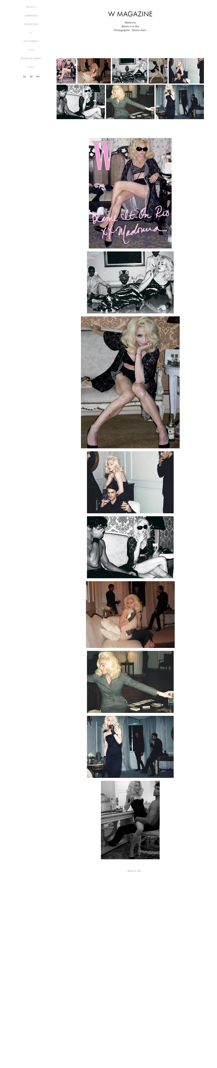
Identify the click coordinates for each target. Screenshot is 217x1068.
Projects (31, 7)
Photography (31, 41)
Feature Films (31, 24)
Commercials (31, 15)
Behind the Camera (31, 58)
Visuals (31, 49)
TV (31, 32)
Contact (31, 67)
